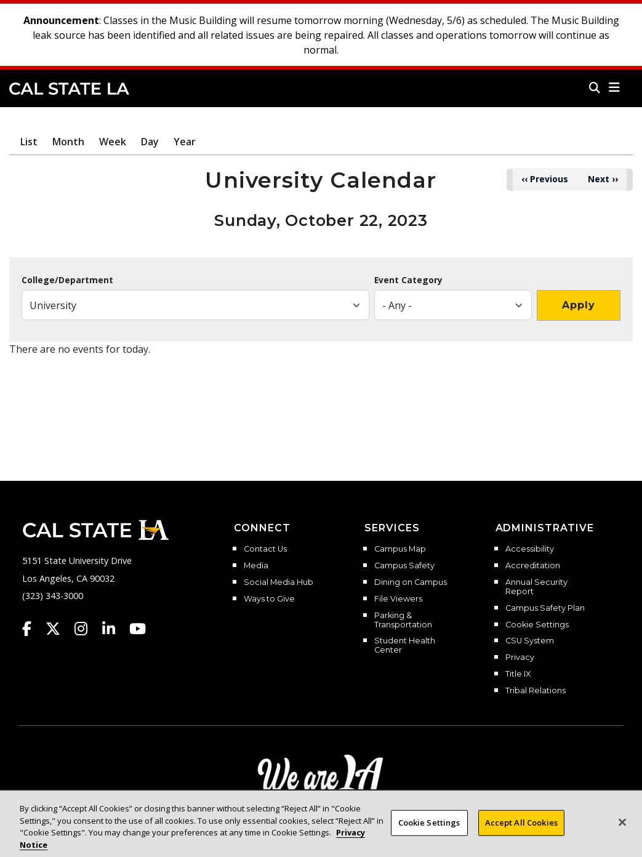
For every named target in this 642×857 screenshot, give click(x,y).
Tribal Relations (535, 690)
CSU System (529, 641)
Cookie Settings (537, 625)
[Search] (594, 87)
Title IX (518, 674)
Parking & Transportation (403, 620)
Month (68, 141)
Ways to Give (269, 599)
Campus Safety (404, 565)
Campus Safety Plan (545, 608)
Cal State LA (69, 88)
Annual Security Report (536, 587)
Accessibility (529, 549)
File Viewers (398, 599)
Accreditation (532, 565)
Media (256, 565)
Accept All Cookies (521, 833)
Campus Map (400, 549)
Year (185, 141)
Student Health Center (404, 645)
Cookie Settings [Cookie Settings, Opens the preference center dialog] (429, 833)
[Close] (622, 833)
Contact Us (265, 549)
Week (112, 141)
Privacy (519, 657)
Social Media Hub (278, 582)
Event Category (408, 280)
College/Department (67, 280)
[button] (614, 87)
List (29, 141)
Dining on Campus (410, 582)
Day (150, 141)
